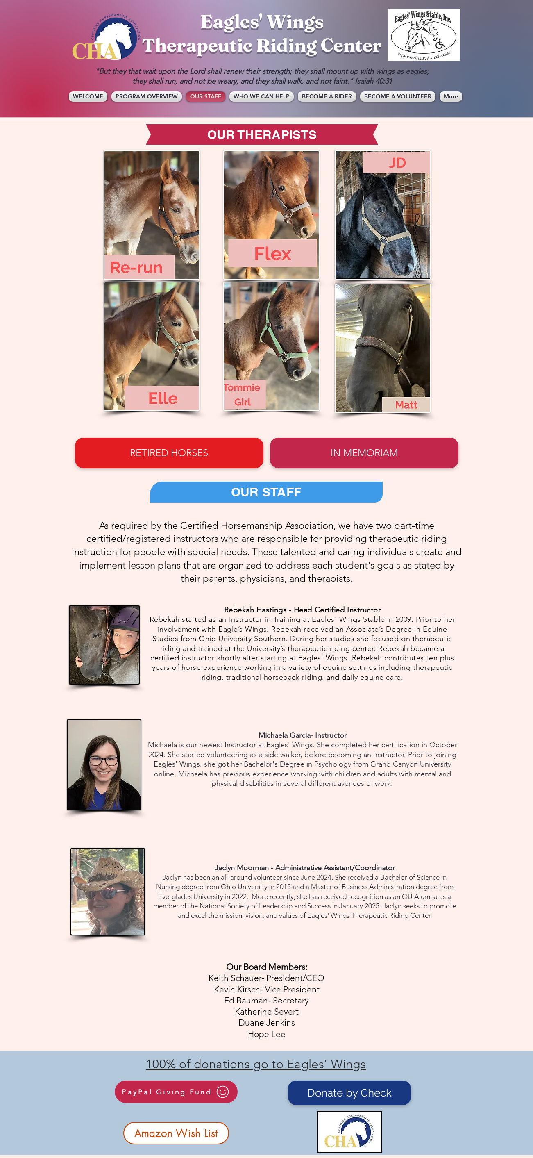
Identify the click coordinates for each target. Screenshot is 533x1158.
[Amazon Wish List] (176, 1133)
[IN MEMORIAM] (364, 453)
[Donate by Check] (349, 1093)
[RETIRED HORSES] (169, 453)
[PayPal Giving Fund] (176, 1092)
